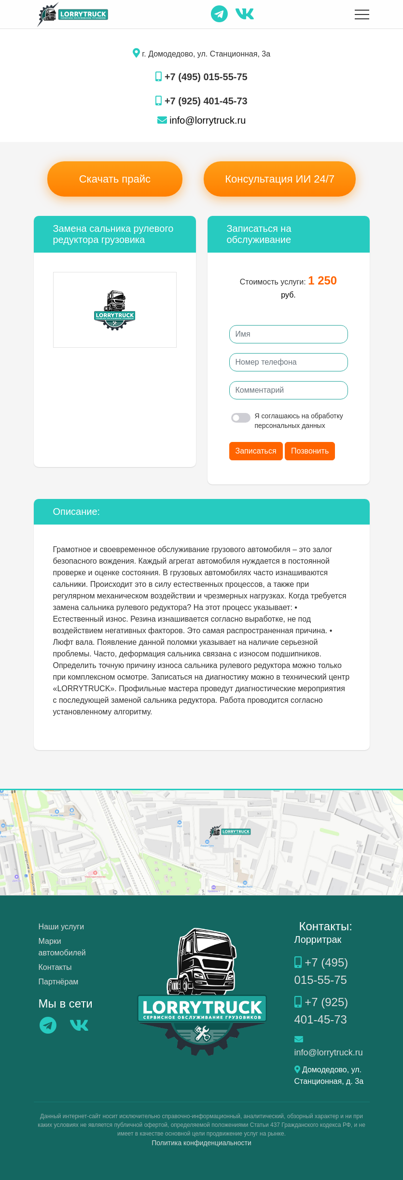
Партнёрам (59, 982)
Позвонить (310, 451)
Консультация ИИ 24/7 (279, 179)
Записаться (256, 451)
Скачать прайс (115, 179)
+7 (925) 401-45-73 (201, 101)
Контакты (55, 967)
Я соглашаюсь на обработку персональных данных (287, 420)
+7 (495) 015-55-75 (201, 76)
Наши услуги (61, 927)
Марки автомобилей (62, 947)
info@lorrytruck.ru (201, 120)
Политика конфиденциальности (201, 1143)
